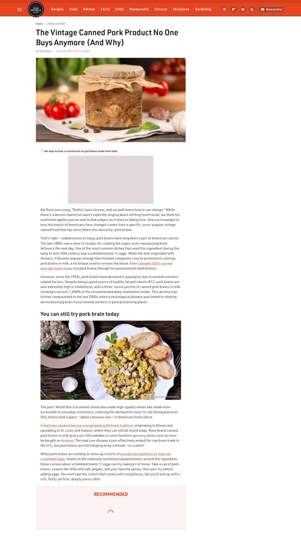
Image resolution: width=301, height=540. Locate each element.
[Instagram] (224, 9)
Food (39, 24)
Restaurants (139, 9)
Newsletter (271, 9)
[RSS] (252, 9)
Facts (105, 9)
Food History (56, 24)
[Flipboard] (234, 9)
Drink (119, 9)
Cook (73, 9)
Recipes (57, 9)
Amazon (67, 440)
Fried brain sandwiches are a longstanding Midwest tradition (87, 425)
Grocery (161, 9)
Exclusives (181, 9)
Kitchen (89, 9)
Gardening (203, 9)
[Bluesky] (243, 9)
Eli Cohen (45, 51)
